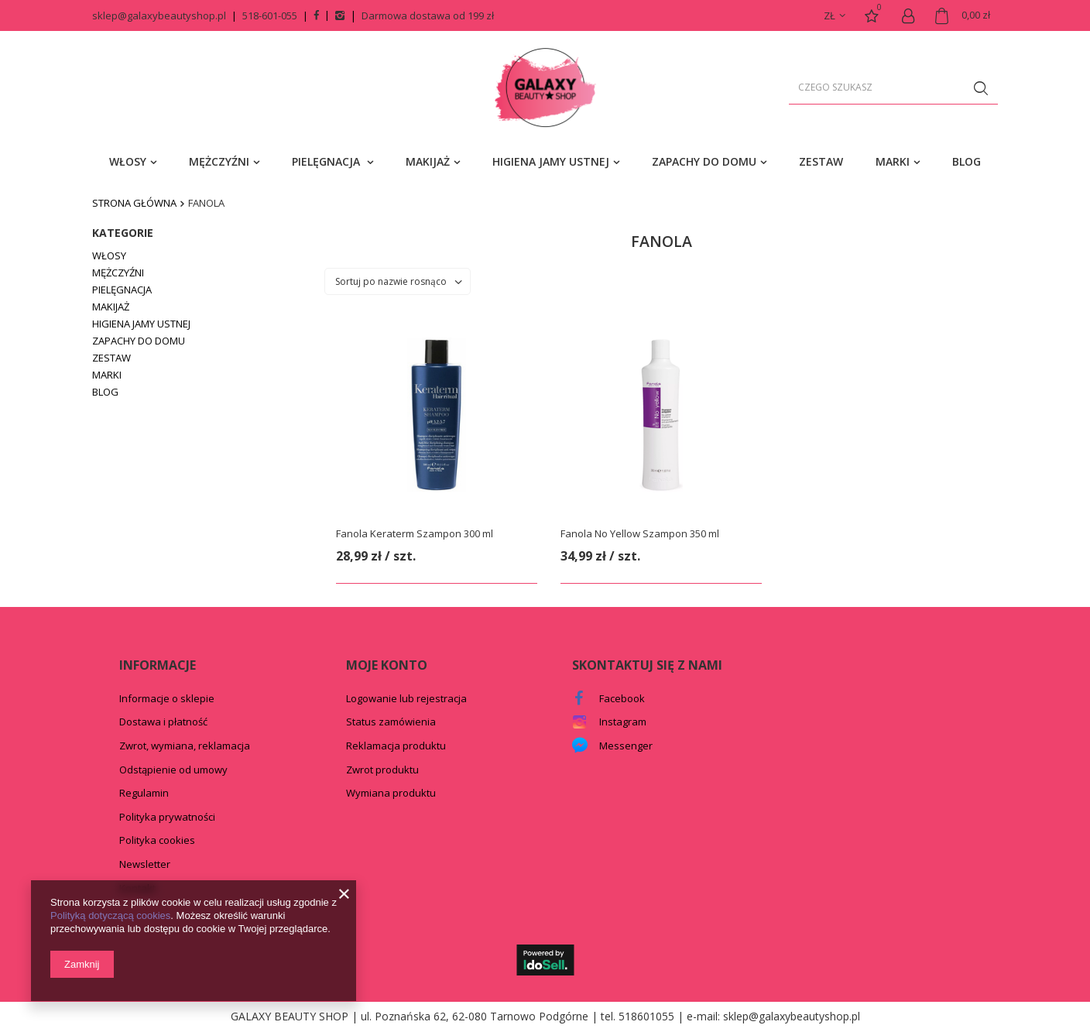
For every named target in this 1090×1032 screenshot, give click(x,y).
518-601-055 (269, 15)
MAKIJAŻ (428, 161)
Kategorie (122, 233)
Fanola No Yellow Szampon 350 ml (639, 533)
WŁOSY (127, 161)
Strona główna (134, 203)
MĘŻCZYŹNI (219, 161)
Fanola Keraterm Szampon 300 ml (414, 533)
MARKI (893, 161)
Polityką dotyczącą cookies (110, 915)
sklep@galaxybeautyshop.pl (159, 15)
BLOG (966, 161)
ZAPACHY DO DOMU (704, 161)
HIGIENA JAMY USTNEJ (550, 161)
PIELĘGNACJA (327, 161)
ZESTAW (821, 161)
